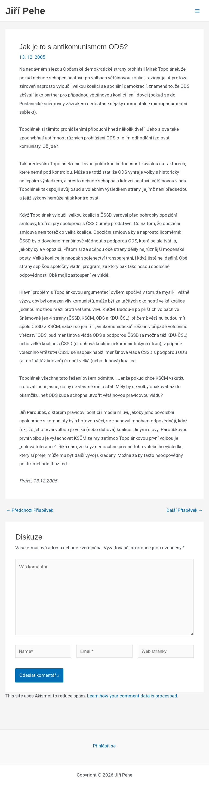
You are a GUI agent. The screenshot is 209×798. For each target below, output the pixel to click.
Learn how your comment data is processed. (132, 696)
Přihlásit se (104, 746)
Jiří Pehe (25, 10)
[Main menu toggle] (197, 11)
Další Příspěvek (185, 510)
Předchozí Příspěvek (29, 510)
